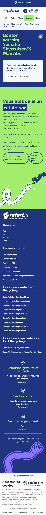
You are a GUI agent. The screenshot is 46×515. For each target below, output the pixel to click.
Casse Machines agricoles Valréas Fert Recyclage (22, 352)
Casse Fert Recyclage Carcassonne (16, 301)
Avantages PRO (9, 263)
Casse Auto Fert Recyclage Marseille (17, 297)
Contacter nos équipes (11, 271)
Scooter (6, 237)
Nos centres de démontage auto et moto (18, 276)
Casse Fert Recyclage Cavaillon (15, 314)
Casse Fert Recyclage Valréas (14, 331)
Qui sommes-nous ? (10, 255)
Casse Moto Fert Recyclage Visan (16, 348)
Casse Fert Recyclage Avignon (14, 310)
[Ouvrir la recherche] (6, 18)
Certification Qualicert (11, 280)
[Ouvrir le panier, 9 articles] (36, 11)
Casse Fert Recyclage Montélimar (16, 326)
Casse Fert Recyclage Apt (13, 322)
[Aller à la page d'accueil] (11, 11)
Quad (5, 241)
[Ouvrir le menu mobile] (41, 11)
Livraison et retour (10, 267)
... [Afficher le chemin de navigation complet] (8, 24)
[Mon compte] (25, 11)
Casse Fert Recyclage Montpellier (16, 305)
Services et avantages (11, 259)
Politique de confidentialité (23, 476)
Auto (5, 231)
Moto (5, 234)
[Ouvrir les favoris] (31, 11)
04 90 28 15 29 (26, 142)
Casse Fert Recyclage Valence (14, 318)
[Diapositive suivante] (42, 4)
